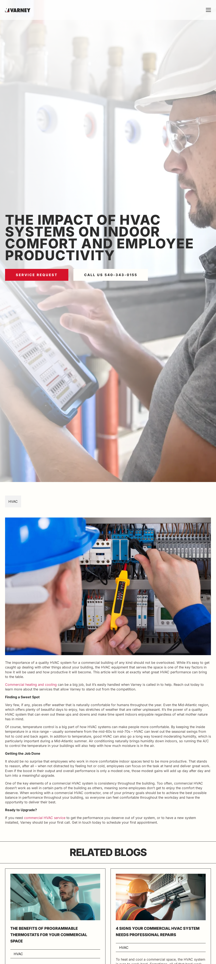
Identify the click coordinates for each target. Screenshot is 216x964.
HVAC (13, 501)
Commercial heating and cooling (31, 684)
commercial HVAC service (44, 818)
